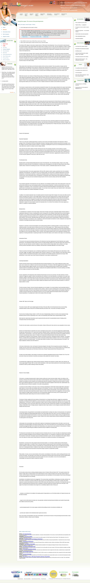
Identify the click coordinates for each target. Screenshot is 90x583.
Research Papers (31, 14)
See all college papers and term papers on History (29, 27)
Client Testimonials (6, 56)
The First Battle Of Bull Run (28, 551)
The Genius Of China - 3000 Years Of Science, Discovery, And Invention (36, 556)
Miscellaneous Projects (64, 14)
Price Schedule (6, 50)
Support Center (6, 36)
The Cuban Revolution (27, 533)
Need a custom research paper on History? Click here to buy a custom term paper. (34, 42)
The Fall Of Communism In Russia (29, 549)
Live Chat (5, 47)
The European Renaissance (28, 541)
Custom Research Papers (36, 578)
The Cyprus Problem (28, 536)
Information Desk (6, 31)
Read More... (12, 92)
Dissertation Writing (43, 14)
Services (5, 29)
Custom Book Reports (37, 15)
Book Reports (43, 578)
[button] (25, 37)
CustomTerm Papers (26, 15)
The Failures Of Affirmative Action (29, 546)
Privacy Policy (6, 57)
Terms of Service (6, 59)
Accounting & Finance (56, 14)
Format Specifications (7, 54)
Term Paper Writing (27, 578)
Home (4, 27)
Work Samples (6, 34)
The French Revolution (27, 554)
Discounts (5, 52)
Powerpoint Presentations (49, 14)
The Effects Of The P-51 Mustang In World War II (33, 538)
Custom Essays (21, 14)
